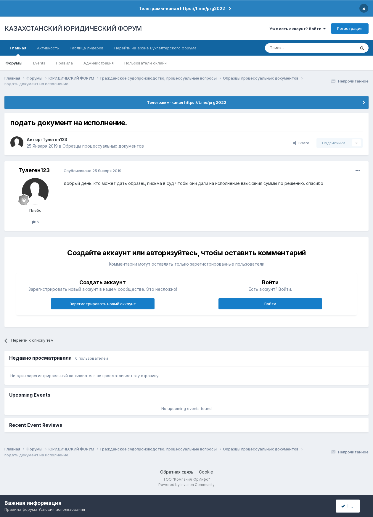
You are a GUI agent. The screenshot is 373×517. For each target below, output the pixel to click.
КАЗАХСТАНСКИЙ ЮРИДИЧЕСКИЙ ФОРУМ (73, 28)
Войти (270, 303)
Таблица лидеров (87, 48)
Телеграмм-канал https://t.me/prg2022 (182, 8)
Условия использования (61, 509)
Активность (48, 48)
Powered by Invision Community (186, 484)
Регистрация (349, 28)
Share (301, 142)
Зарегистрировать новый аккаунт (103, 303)
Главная (18, 51)
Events (39, 63)
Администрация (98, 63)
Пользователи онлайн (145, 63)
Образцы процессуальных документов (103, 145)
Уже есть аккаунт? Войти (297, 28)
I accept (351, 505)
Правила (64, 63)
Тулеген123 (55, 139)
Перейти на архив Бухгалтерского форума (155, 48)
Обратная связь (176, 471)
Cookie (206, 471)
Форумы (13, 63)
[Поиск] (294, 48)
